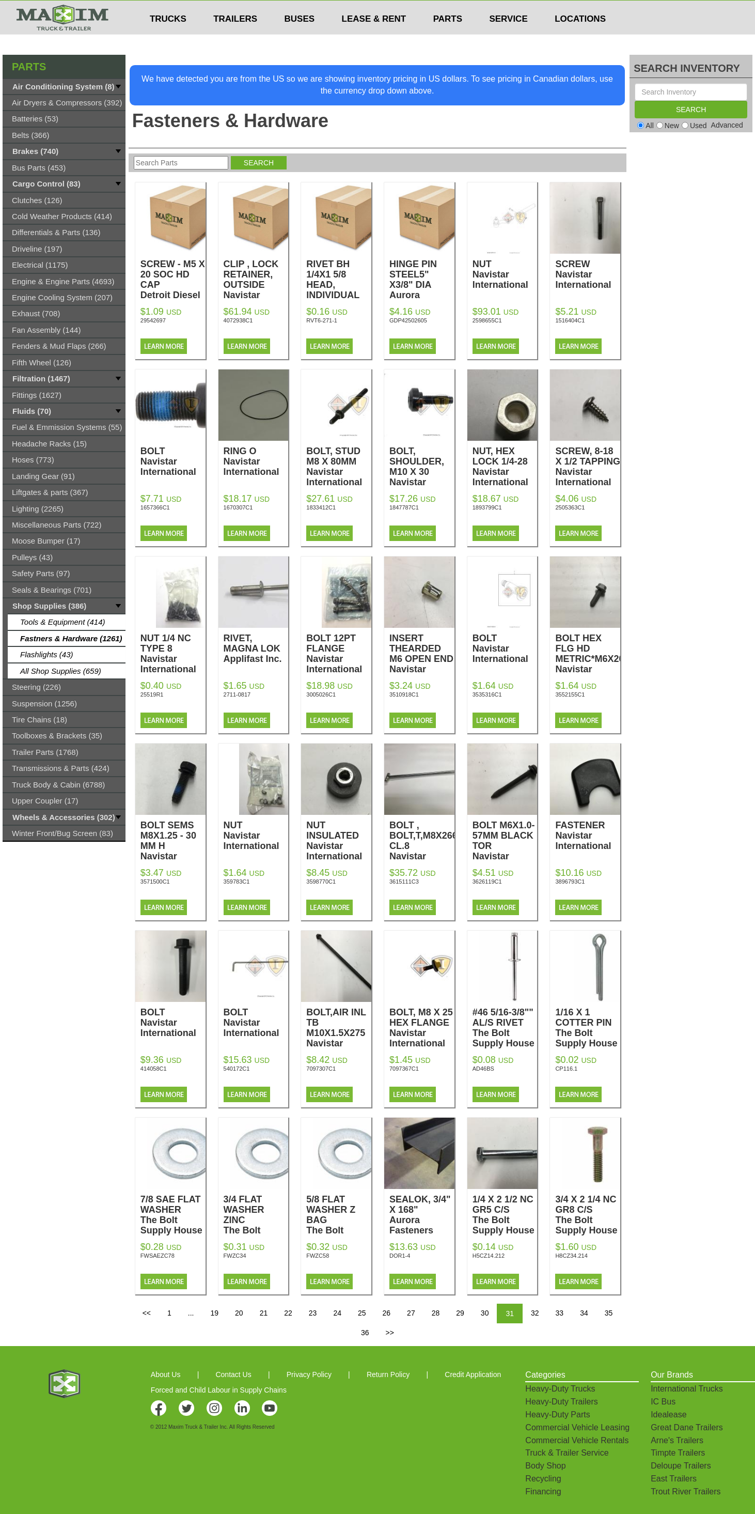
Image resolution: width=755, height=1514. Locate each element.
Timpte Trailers (678, 1452)
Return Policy (388, 1374)
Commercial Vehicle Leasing (577, 1427)
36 (365, 1332)
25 (362, 1313)
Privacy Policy (309, 1374)
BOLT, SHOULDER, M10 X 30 (421, 472)
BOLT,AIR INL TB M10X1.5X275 (338, 1033)
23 (313, 1313)
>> (390, 1332)
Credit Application (473, 1374)
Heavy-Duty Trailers (561, 1401)
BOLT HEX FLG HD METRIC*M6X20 (589, 659)
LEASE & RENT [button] (374, 39)
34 (584, 1313)
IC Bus (663, 1401)
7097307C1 (321, 1068)
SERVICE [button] (508, 39)
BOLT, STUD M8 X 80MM (338, 466)
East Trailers (674, 1478)
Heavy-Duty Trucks (560, 1388)
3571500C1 (155, 881)
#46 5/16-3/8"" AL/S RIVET (505, 1027)
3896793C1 (570, 881)
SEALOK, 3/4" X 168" (421, 1214)
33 (560, 1313)
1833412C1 (321, 507)
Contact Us (233, 1374)
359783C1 (237, 881)
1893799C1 (487, 507)
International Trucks (687, 1388)
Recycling (543, 1478)
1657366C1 (155, 507)
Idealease (668, 1414)
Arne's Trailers (677, 1440)
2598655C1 (487, 320)
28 (436, 1313)
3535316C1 (487, 694)
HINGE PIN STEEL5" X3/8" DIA (421, 285)
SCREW (587, 274)
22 (288, 1313)
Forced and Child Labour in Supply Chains (219, 1390)
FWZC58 (317, 1256)
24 (337, 1313)
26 (387, 1313)
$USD (497, 11)
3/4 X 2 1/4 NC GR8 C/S (587, 1214)
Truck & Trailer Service (566, 1452)
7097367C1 (404, 1068)
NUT (505, 274)
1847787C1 (404, 507)
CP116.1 (566, 1068)
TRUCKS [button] (168, 39)
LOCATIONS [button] (580, 39)
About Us (166, 1374)
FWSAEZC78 (157, 1256)
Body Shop (545, 1465)
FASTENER (587, 835)
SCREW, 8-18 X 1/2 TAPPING (587, 466)
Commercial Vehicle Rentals (576, 1440)
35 (609, 1313)
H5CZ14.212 (489, 1256)
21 (264, 1313)
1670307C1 (238, 507)
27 (411, 1313)
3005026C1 (321, 694)
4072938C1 (238, 320)
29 (460, 1313)
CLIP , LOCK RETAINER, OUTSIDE (256, 285)
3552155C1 (570, 694)
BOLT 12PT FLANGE (338, 653)
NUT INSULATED (338, 840)
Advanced (727, 125)
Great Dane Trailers (687, 1427)
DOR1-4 (399, 1256)
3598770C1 (321, 881)
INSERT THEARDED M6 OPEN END (421, 659)
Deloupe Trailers (681, 1465)
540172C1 (237, 1068)
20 (239, 1313)
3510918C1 (404, 694)
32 (535, 1313)
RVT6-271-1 (321, 320)
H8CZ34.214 (571, 1256)
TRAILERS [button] (235, 39)
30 (485, 1313)
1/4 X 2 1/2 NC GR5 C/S (505, 1214)
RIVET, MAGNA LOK (256, 648)
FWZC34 (235, 1256)
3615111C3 (404, 881)
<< (147, 1313)
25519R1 (152, 694)
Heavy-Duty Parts (557, 1414)
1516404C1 (570, 320)
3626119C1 (487, 881)
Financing (543, 1491)
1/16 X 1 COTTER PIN (587, 1027)
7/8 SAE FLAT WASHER (173, 1214)
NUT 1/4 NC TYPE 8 (173, 653)
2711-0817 (237, 694)
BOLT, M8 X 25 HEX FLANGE (421, 1027)
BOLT (173, 461)
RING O (256, 461)
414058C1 (153, 1068)
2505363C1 (570, 507)
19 (214, 1313)
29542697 (153, 320)
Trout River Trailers (685, 1491)
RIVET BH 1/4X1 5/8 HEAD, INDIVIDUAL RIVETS (338, 295)
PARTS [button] (447, 39)
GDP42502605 (408, 320)
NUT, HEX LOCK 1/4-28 (505, 466)
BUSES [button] (300, 39)
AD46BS (483, 1068)
